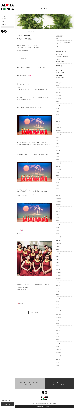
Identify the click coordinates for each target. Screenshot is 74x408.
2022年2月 (58, 230)
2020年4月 (58, 298)
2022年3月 (58, 227)
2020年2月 (58, 304)
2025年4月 (58, 118)
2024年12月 (58, 127)
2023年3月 (58, 189)
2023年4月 (58, 185)
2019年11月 (58, 314)
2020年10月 (58, 279)
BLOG (21, 31)
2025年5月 (58, 115)
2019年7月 (58, 327)
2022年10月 (58, 205)
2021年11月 (58, 240)
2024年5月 (58, 147)
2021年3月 (58, 262)
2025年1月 (58, 124)
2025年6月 (58, 111)
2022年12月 (58, 198)
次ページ (48, 303)
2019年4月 (58, 336)
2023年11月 (58, 166)
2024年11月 (58, 131)
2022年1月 (58, 234)
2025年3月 (58, 121)
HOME (16, 31)
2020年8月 (58, 285)
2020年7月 (58, 288)
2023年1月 (58, 195)
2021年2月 (58, 266)
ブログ (57, 46)
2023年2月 (58, 192)
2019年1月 (58, 346)
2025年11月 (58, 95)
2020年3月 (58, 301)
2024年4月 (58, 150)
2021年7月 (58, 253)
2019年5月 (58, 333)
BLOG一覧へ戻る (34, 312)
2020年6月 (58, 291)
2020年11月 (58, 275)
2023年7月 (58, 176)
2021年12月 (58, 237)
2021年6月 (58, 256)
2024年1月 (58, 160)
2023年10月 (58, 169)
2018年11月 (58, 353)
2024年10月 (58, 134)
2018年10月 (58, 356)
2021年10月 (58, 243)
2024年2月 (58, 156)
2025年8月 (58, 105)
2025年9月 (58, 102)
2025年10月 (58, 98)
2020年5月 (58, 295)
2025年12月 (58, 92)
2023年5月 (58, 182)
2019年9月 (58, 320)
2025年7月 (58, 108)
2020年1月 (58, 308)
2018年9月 (58, 359)
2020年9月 (58, 282)
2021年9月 (58, 246)
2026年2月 (58, 89)
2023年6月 (58, 179)
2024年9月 (58, 137)
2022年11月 (58, 201)
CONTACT (7, 404)
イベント (58, 39)
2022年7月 (58, 214)
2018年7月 (58, 365)
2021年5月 (58, 259)
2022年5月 (58, 221)
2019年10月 (58, 317)
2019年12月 (58, 311)
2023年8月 (58, 172)
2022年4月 (58, 224)
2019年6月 (58, 330)
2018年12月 (58, 349)
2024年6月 (58, 144)
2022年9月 (58, 208)
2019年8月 (58, 324)
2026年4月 (58, 86)
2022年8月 (58, 211)
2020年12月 (58, 272)
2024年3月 (58, 153)
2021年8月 (58, 250)
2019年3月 (58, 340)
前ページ (20, 303)
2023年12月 (58, 163)
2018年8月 (58, 362)
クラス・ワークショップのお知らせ (63, 43)
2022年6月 (58, 217)
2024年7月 (58, 140)
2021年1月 (58, 269)
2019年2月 (58, 343)
